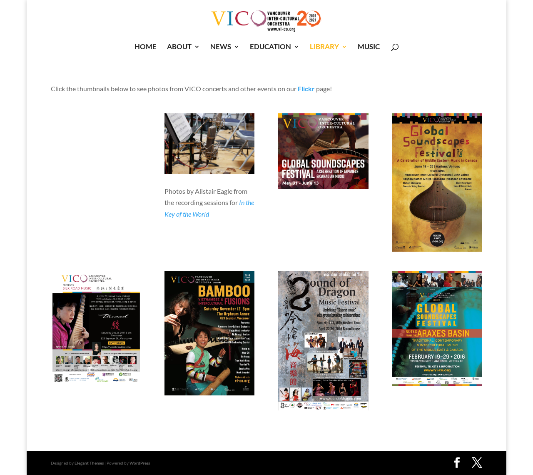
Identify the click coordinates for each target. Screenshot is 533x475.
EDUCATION (270, 47)
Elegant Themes (89, 462)
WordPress (140, 462)
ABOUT (179, 47)
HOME (145, 47)
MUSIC (369, 47)
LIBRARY (324, 47)
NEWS (220, 47)
